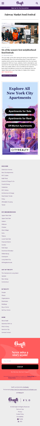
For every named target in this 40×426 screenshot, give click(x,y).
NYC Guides (5, 175)
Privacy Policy (12, 377)
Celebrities (5, 187)
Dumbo (4, 245)
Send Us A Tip (5, 329)
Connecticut (5, 282)
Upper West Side (6, 215)
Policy (3, 199)
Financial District (6, 242)
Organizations (5, 298)
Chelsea (4, 227)
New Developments (7, 172)
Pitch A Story (5, 326)
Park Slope (5, 248)
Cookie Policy (20, 414)
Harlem (4, 221)
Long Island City (6, 259)
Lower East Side (6, 239)
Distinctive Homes (7, 169)
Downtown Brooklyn (7, 250)
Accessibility (20, 416)
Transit (3, 205)
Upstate (4, 276)
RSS (20, 421)
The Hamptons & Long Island (10, 273)
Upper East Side (6, 218)
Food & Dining (6, 184)
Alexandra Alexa (8, 55)
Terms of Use (30, 376)
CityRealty (26, 387)
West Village (5, 230)
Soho (3, 233)
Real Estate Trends (7, 196)
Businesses (5, 301)
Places (3, 295)
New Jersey (5, 279)
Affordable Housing (7, 202)
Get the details (7, 72)
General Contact (6, 332)
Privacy (20, 411)
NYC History (5, 190)
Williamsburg (5, 253)
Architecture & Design (8, 193)
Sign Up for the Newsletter (20, 8)
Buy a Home (5, 307)
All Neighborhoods (7, 262)
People (4, 292)
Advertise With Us (7, 323)
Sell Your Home (6, 310)
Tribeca (4, 236)
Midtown (4, 224)
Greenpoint (5, 256)
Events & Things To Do (9, 75)
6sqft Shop (5, 178)
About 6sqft (5, 320)
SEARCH (37, 3)
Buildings (4, 304)
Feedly (20, 419)
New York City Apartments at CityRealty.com (24, 389)
